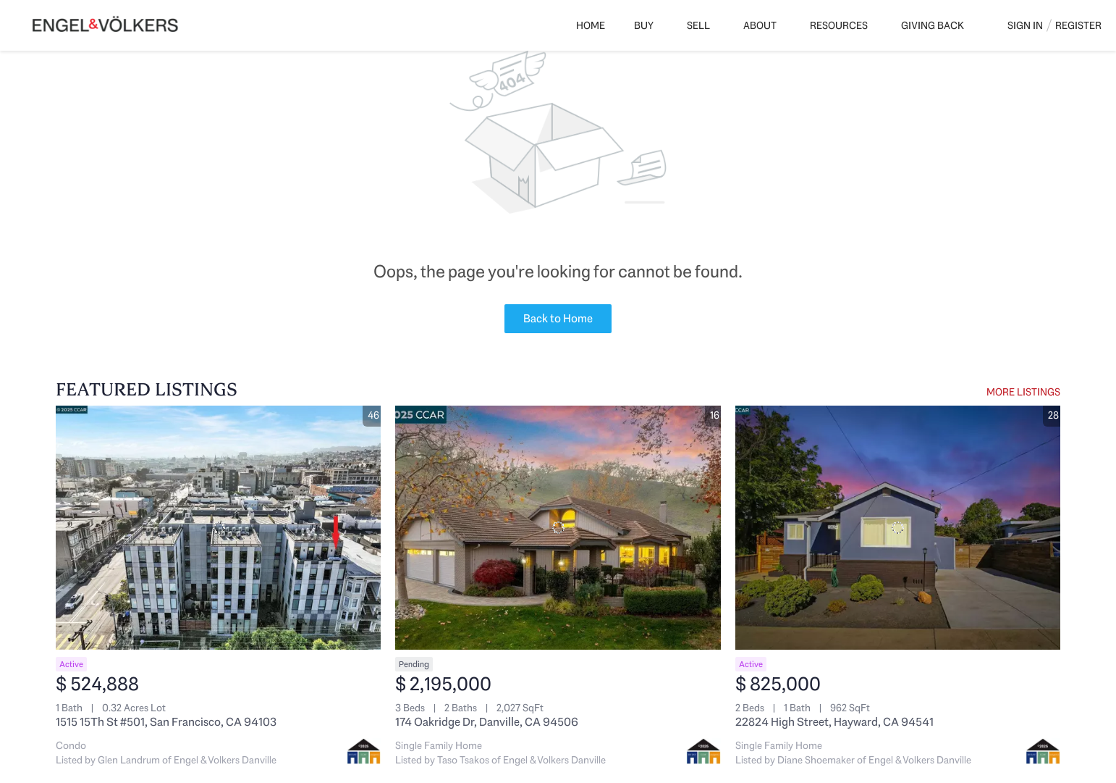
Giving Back (932, 25)
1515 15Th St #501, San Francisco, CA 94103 (166, 721)
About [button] (760, 25)
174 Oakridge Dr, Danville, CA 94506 (486, 721)
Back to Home (558, 318)
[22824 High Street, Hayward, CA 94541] (897, 528)
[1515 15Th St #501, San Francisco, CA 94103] (218, 528)
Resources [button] (839, 25)
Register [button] (1078, 25)
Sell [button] (698, 25)
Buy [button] (644, 25)
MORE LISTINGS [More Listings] (1023, 391)
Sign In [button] (1025, 25)
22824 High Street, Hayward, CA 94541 (834, 721)
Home (590, 25)
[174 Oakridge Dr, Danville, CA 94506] (557, 528)
